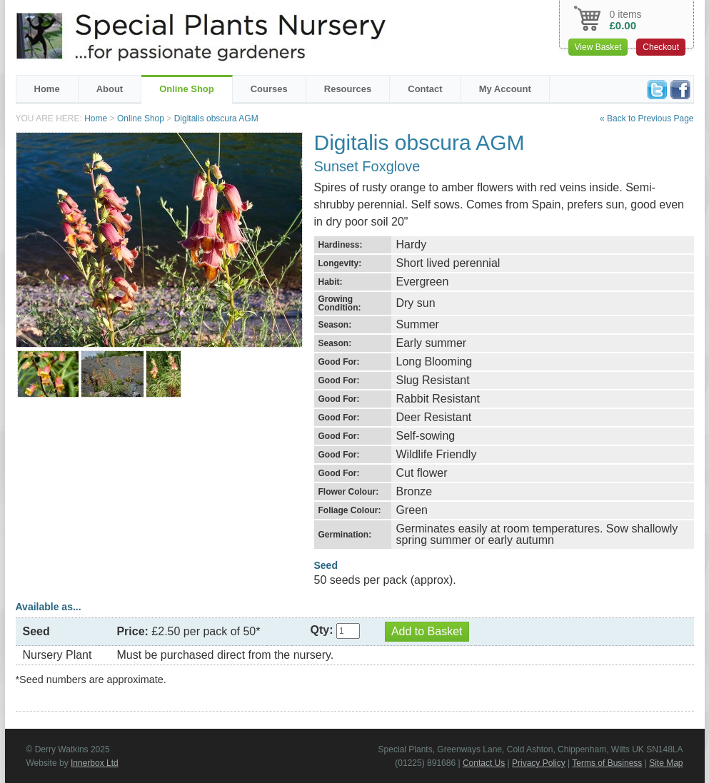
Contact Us (484, 763)
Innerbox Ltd (95, 763)
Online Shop (186, 89)
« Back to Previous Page (646, 118)
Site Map (666, 763)
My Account (505, 89)
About (110, 89)
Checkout (661, 47)
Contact (425, 89)
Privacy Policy (538, 763)
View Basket (598, 47)
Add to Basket (427, 631)
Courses (269, 89)
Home (47, 89)
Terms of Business (607, 763)
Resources (347, 89)
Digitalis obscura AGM (216, 118)
